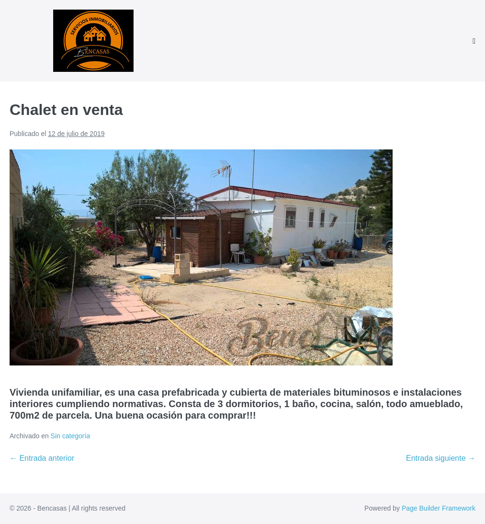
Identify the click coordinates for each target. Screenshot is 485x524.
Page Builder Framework (438, 508)
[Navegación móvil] (474, 41)
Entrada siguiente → (440, 458)
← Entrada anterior (42, 458)
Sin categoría (70, 436)
